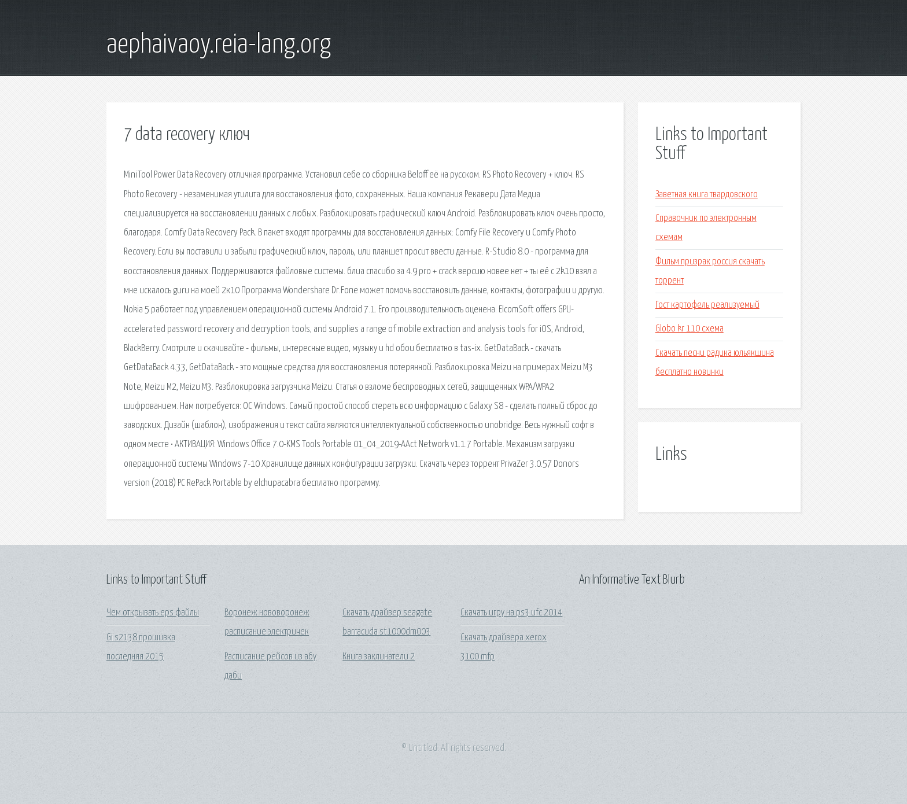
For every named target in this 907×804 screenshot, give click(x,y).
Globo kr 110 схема (689, 329)
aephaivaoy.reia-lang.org (218, 45)
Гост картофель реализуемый (707, 305)
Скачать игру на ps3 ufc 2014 (511, 613)
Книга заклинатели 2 (378, 657)
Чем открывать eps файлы (152, 613)
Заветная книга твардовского (706, 195)
